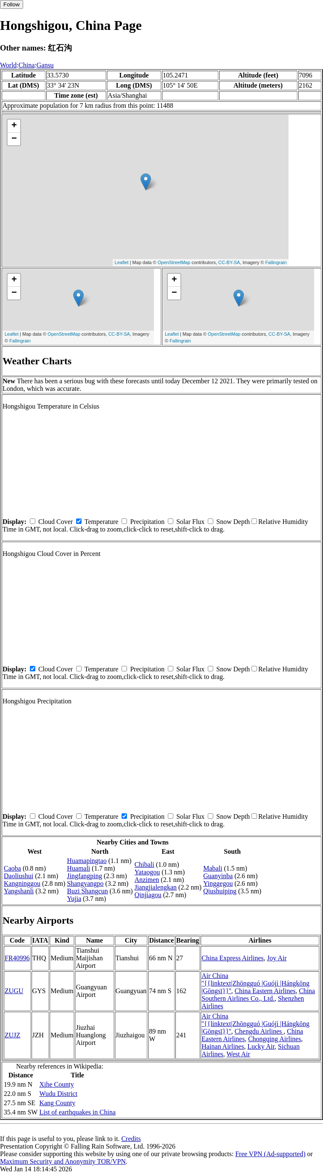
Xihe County (56, 1084)
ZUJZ (12, 1035)
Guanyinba (218, 875)
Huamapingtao (86, 860)
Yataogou (147, 872)
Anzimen (147, 879)
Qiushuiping (219, 891)
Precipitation (147, 521)
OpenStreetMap (174, 262)
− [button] (14, 139)
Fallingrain (276, 262)
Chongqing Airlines (274, 1038)
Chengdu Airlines (259, 1031)
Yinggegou (218, 883)
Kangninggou (22, 883)
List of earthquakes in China (77, 1112)
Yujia (74, 898)
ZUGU (14, 990)
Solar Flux (190, 521)
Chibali (144, 864)
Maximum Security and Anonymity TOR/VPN (63, 1161)
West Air (238, 1054)
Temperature (102, 521)
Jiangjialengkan (156, 887)
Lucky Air (261, 1046)
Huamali (78, 868)
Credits (130, 1138)
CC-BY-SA (229, 262)
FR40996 (17, 958)
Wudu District (58, 1093)
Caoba (12, 868)
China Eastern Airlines (265, 990)
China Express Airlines (232, 958)
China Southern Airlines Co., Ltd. (258, 994)
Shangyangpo (85, 883)
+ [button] (14, 126)
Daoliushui (18, 875)
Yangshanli (19, 891)
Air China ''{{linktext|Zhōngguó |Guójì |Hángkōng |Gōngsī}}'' (255, 983)
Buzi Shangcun (87, 891)
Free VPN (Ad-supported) (270, 1153)
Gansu (45, 65)
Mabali (212, 868)
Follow (11, 4)
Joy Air (277, 958)
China (26, 65)
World (8, 65)
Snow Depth (233, 521)
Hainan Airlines (222, 1046)
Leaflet (122, 262)
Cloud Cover (55, 521)
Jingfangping (84, 875)
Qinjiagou (148, 894)
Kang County (57, 1102)
